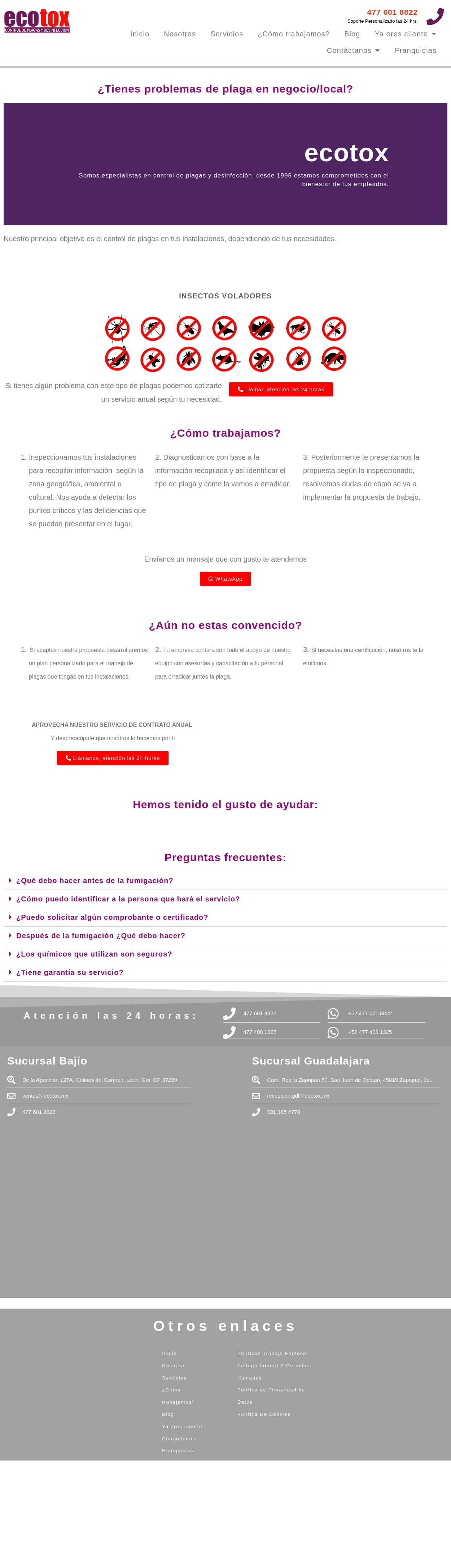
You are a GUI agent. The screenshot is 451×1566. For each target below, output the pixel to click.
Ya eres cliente (406, 34)
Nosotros (180, 34)
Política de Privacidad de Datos (271, 1396)
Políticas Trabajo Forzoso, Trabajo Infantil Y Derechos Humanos (274, 1366)
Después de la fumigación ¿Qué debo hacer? (100, 936)
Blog (352, 34)
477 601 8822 (392, 12)
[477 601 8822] (435, 16)
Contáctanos (354, 50)
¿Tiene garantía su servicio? (70, 972)
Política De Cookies (264, 1414)
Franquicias (416, 50)
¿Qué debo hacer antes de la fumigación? (95, 881)
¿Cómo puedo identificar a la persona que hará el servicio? (128, 899)
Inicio (139, 34)
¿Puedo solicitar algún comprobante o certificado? (112, 917)
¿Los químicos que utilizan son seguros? (94, 954)
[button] (225, 881)
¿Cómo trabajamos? (294, 34)
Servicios (226, 34)
